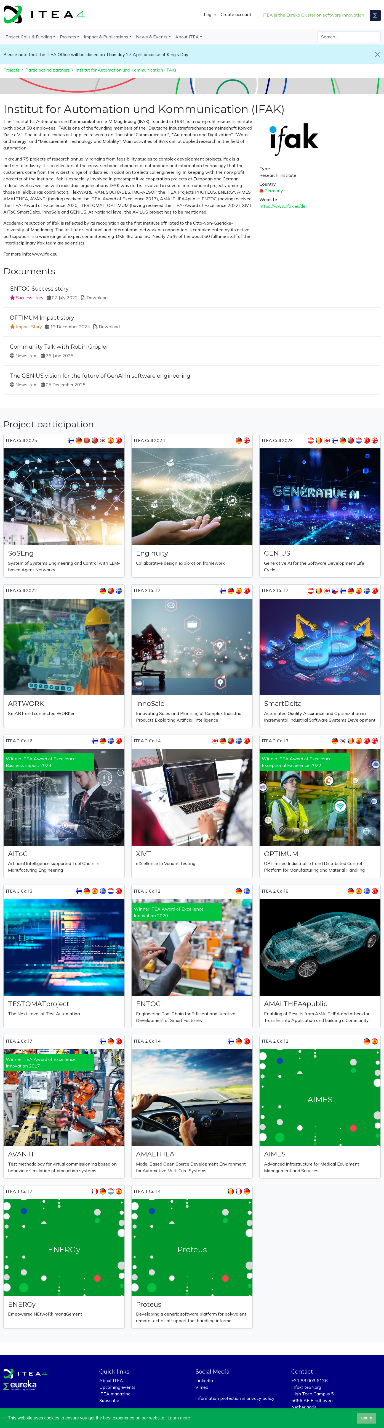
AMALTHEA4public (295, 1004)
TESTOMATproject (38, 1004)
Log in (210, 14)
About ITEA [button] (187, 37)
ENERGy (22, 1304)
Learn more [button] (178, 1418)
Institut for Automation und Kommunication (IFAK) (126, 70)
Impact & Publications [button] (106, 37)
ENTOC (148, 1004)
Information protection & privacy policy (234, 1398)
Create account (236, 14)
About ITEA (111, 1380)
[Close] (377, 54)
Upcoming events (117, 1387)
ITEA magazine (114, 1394)
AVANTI (20, 1154)
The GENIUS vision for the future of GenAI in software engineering (100, 375)
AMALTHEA (155, 1154)
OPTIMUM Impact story (42, 317)
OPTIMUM (281, 854)
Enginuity (152, 553)
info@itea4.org (306, 1387)
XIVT (143, 854)
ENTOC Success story (39, 288)
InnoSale (150, 703)
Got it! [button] (366, 1418)
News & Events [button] (151, 37)
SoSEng (21, 553)
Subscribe (109, 1400)
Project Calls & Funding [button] (29, 37)
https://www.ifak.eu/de (282, 206)
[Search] (349, 36)
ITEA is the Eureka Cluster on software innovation (313, 15)
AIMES (275, 1154)
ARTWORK (26, 703)
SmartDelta (283, 703)
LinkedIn (204, 1380)
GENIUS (277, 553)
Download (97, 297)
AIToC (18, 854)
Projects (11, 70)
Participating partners (47, 70)
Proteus (148, 1304)
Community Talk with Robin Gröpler (59, 346)
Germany (274, 190)
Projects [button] (68, 37)
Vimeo (201, 1387)
